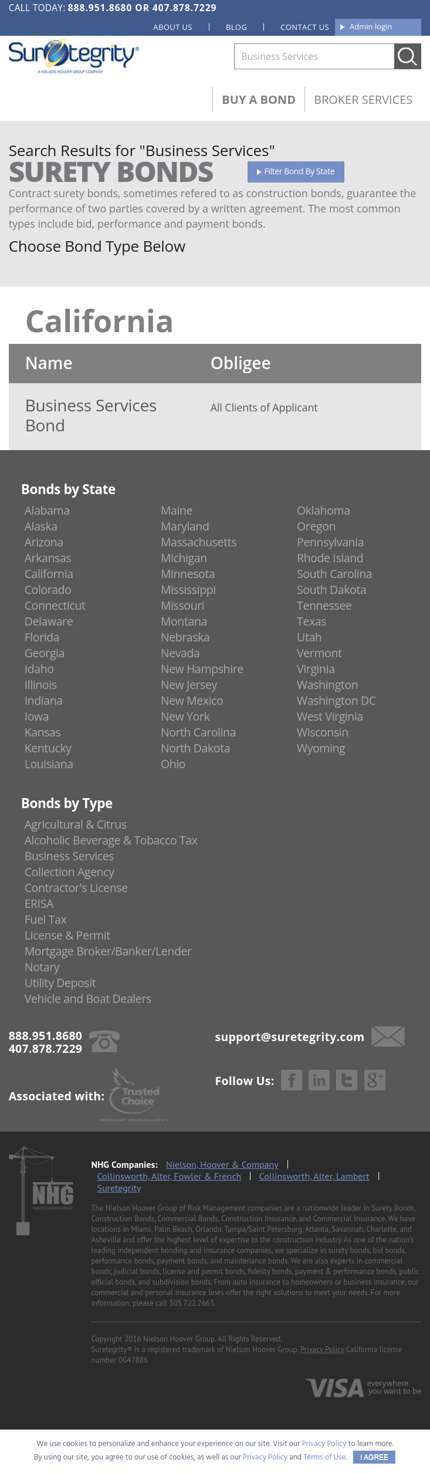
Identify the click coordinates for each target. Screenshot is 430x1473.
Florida (42, 637)
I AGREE (374, 1457)
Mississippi (188, 589)
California (49, 574)
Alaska (41, 526)
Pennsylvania (330, 542)
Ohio (173, 764)
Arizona (44, 542)
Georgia (45, 653)
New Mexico (192, 700)
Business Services (69, 856)
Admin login (371, 26)
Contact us (304, 27)
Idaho (39, 669)
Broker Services (363, 99)
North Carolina (198, 732)
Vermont (319, 653)
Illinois (41, 684)
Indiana (44, 700)
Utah (309, 637)
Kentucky (48, 748)
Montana (184, 621)
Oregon (316, 526)
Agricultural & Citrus (76, 824)
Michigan (184, 558)
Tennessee (324, 605)
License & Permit (67, 935)
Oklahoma (323, 510)
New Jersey (189, 684)
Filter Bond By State (300, 171)
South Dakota (331, 589)
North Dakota (195, 748)
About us (172, 27)
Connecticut (55, 605)
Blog (236, 27)
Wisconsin (322, 732)
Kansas (43, 732)
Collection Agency (69, 872)
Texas (311, 621)
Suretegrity (119, 1188)
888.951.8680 (100, 7)
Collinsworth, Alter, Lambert (314, 1176)
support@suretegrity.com (289, 1037)
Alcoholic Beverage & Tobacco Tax (111, 840)
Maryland (185, 526)
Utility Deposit (60, 983)
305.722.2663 (192, 1303)
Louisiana (49, 764)
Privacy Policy (322, 1349)
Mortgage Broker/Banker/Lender (108, 951)
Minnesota (188, 574)
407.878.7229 (184, 7)
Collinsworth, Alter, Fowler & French (169, 1176)
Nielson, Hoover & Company (222, 1164)
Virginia (316, 669)
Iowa (37, 716)
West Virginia (330, 716)
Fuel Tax (46, 919)
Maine (176, 510)
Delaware (49, 621)
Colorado (48, 589)
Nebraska (185, 637)
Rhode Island (330, 558)
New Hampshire (202, 669)
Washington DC (336, 700)
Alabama (47, 510)
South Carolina (334, 574)
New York (185, 716)
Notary (42, 967)
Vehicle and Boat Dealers (88, 998)
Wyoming (321, 748)
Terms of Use (324, 1457)
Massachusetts (198, 542)
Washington (327, 684)
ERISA (39, 903)
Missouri (182, 605)
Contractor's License (76, 888)
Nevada (180, 653)
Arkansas (48, 558)
